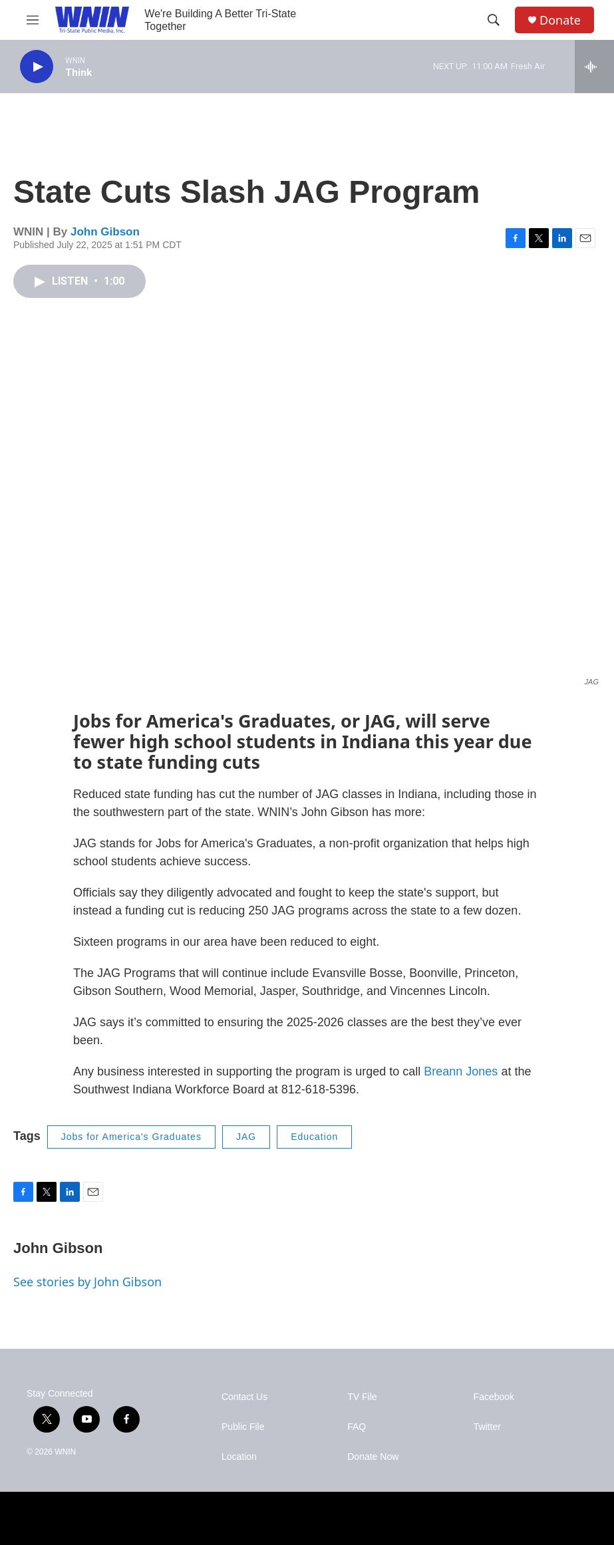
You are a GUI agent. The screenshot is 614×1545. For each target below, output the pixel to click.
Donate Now (372, 1457)
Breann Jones (461, 1071)
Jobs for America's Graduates (131, 1136)
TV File (362, 1397)
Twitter (487, 1427)
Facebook (494, 1397)
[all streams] (594, 66)
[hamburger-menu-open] (32, 20)
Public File (243, 1427)
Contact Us (244, 1397)
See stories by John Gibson (87, 1282)
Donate (560, 20)
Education (314, 1136)
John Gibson (105, 231)
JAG (246, 1136)
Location (239, 1457)
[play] (36, 66)
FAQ (356, 1427)
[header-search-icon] (493, 20)
